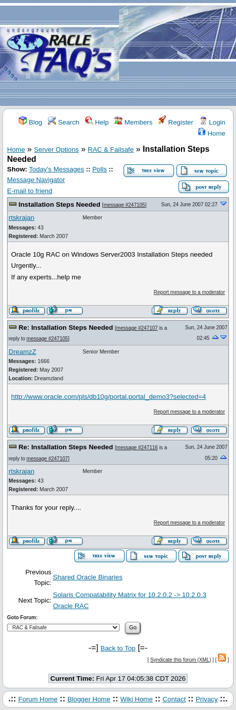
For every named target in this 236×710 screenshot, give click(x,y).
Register (175, 122)
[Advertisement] (177, 53)
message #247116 (137, 447)
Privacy (207, 699)
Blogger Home (89, 699)
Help (97, 122)
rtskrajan (21, 217)
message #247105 (124, 205)
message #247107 (137, 328)
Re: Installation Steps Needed (66, 327)
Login (212, 122)
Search (63, 122)
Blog (30, 122)
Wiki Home (136, 699)
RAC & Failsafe (111, 149)
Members (133, 122)
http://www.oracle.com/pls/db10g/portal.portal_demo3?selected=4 (108, 396)
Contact (174, 699)
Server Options (56, 149)
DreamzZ (22, 352)
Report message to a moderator (189, 292)
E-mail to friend (29, 191)
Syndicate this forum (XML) (180, 660)
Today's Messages (56, 169)
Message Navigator (36, 180)
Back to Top (117, 648)
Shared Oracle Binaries (88, 577)
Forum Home (37, 699)
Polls (99, 169)
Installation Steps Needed (59, 204)
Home (211, 133)
